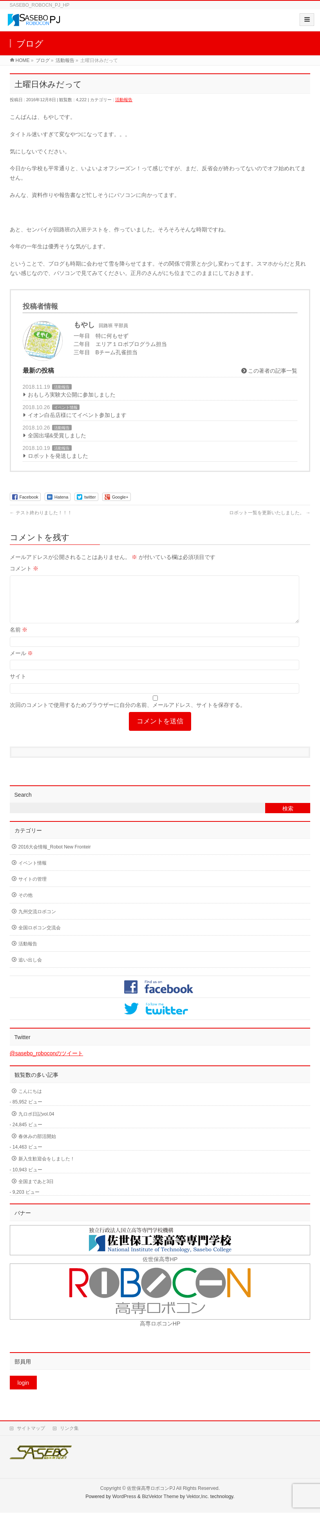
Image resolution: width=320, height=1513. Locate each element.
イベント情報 (66, 407)
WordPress (124, 1497)
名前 (19, 639)
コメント (24, 568)
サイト (18, 686)
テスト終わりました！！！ (41, 512)
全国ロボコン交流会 (39, 937)
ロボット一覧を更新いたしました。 (269, 512)
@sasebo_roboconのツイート (46, 1063)
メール (21, 662)
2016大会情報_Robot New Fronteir (54, 856)
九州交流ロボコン (37, 921)
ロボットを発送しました (58, 456)
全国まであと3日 (36, 1191)
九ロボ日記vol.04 (36, 1123)
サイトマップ (31, 1428)
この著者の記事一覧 (269, 371)
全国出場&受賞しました (57, 435)
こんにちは (30, 1100)
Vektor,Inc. (197, 1497)
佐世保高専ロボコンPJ (151, 1488)
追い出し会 (30, 969)
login (23, 1392)
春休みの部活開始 (37, 1146)
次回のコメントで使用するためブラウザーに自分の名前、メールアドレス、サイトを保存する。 (128, 714)
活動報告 (123, 99)
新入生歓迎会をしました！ (46, 1168)
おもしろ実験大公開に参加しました (72, 394)
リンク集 (69, 1428)
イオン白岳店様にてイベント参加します (77, 415)
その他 (25, 904)
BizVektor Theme (160, 1497)
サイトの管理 (32, 888)
